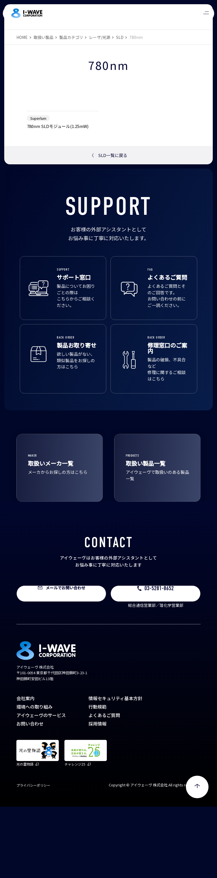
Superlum (38, 189)
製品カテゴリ (71, 37)
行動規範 (97, 778)
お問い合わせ (30, 794)
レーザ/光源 (99, 37)
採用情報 (97, 794)
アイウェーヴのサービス (41, 786)
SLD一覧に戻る (108, 226)
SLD (119, 37)
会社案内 (25, 769)
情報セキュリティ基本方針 (115, 769)
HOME (22, 37)
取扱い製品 (43, 37)
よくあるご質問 (104, 786)
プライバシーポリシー (33, 856)
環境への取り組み (34, 778)
